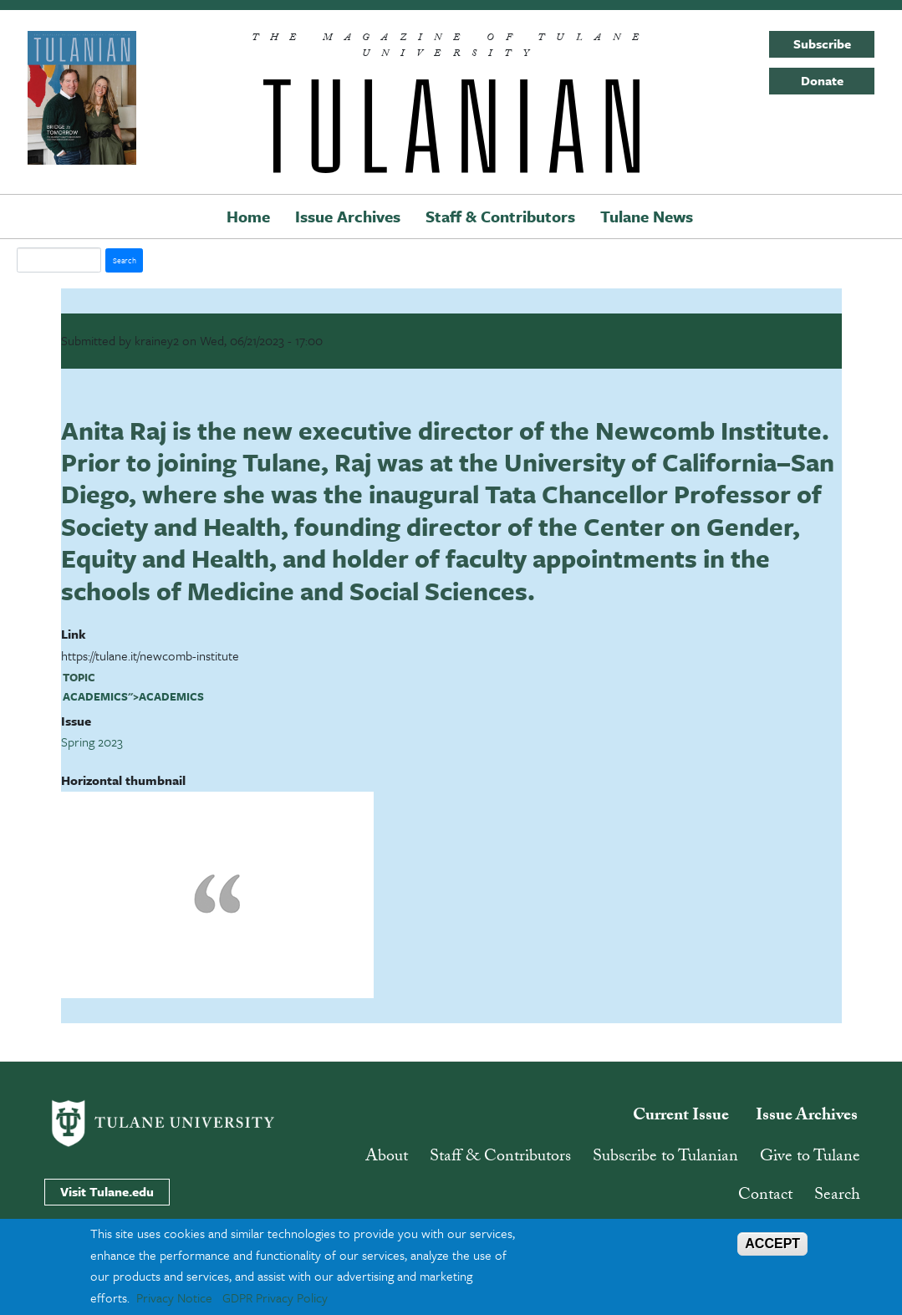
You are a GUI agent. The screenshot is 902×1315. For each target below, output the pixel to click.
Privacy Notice (174, 1297)
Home (248, 216)
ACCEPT (772, 1243)
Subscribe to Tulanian (665, 1158)
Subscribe (822, 43)
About (386, 1158)
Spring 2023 (92, 741)
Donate (822, 80)
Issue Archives (347, 216)
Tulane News (646, 216)
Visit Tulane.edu (107, 1191)
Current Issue (681, 1117)
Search (837, 1196)
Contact (765, 1196)
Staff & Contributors (500, 216)
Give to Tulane (810, 1158)
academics (95, 696)
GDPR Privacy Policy (275, 1297)
